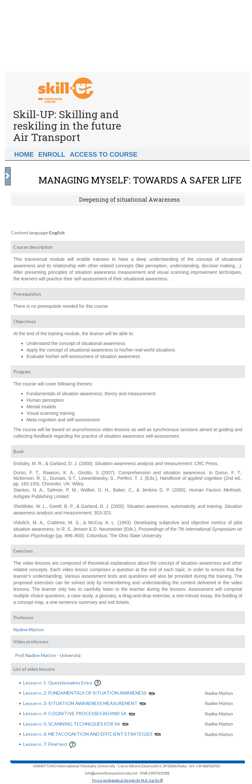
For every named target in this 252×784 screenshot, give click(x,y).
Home (24, 154)
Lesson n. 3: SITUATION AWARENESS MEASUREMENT (80, 703)
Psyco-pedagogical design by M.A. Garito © (127, 780)
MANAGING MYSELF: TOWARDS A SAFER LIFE (140, 180)
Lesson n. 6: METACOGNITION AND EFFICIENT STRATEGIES (87, 734)
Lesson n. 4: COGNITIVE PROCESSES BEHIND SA (75, 713)
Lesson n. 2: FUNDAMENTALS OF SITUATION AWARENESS (85, 693)
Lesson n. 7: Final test (45, 744)
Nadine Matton (28, 629)
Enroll (52, 154)
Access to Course (103, 154)
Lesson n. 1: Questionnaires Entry (57, 682)
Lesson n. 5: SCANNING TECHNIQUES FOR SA (71, 724)
